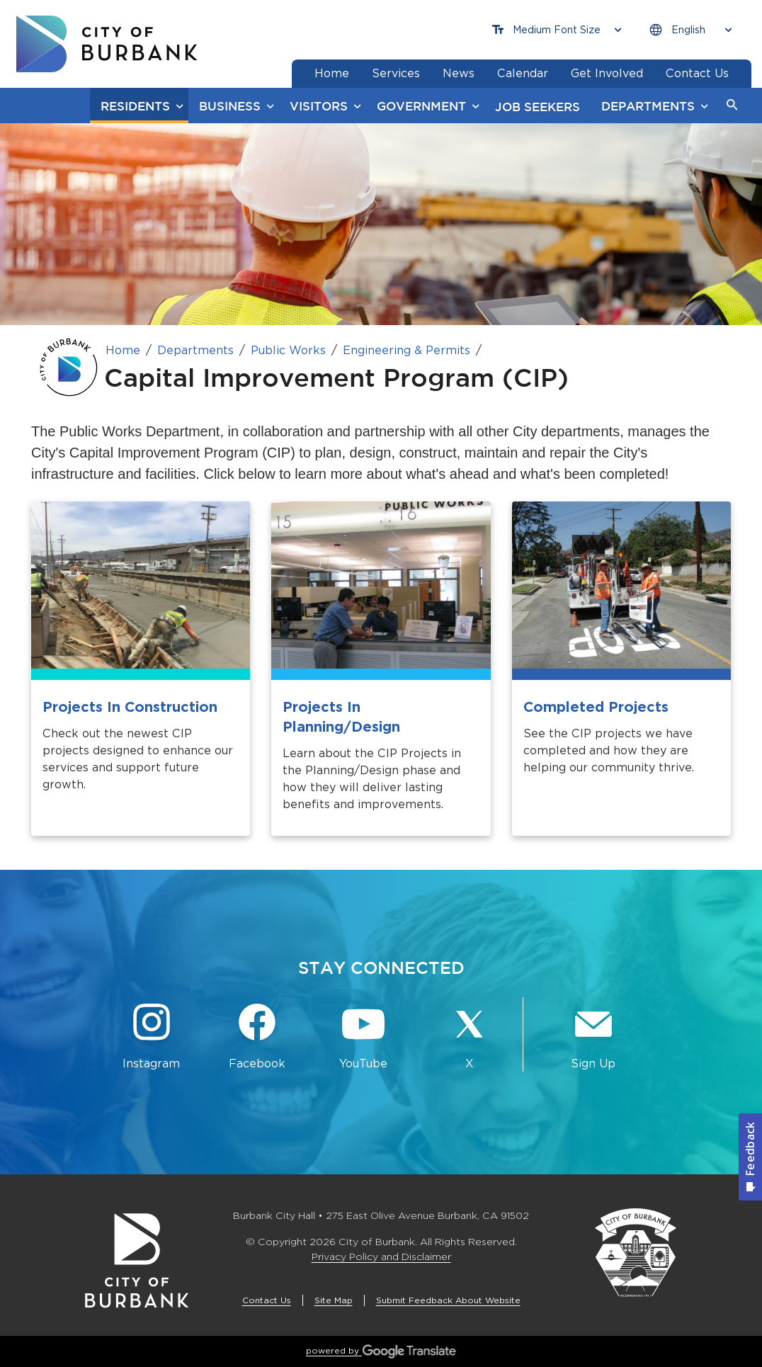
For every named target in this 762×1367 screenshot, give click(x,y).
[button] (732, 105)
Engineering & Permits (406, 350)
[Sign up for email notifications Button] (593, 1037)
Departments (195, 350)
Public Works (288, 350)
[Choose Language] (690, 30)
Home (123, 350)
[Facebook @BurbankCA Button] (257, 1037)
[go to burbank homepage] (107, 44)
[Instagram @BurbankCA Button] (151, 1037)
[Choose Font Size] (556, 30)
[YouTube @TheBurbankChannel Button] (363, 1037)
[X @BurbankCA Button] (469, 1037)
